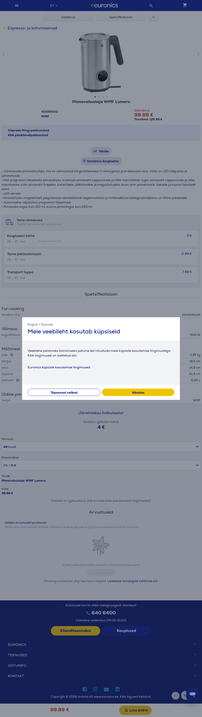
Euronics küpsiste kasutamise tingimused (59, 367)
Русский (47, 324)
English (33, 324)
